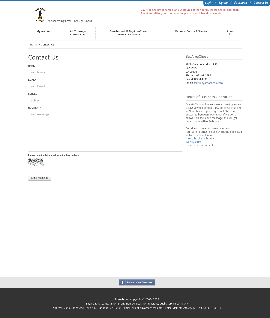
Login (208, 3)
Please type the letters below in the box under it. (54, 155)
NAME (31, 66)
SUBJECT (33, 94)
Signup (223, 3)
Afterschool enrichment (200, 138)
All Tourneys (78, 32)
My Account (44, 31)
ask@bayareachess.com (208, 83)
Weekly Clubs (194, 142)
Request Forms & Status (191, 31)
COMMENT (34, 108)
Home (34, 44)
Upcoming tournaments (200, 145)
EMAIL (32, 80)
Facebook (240, 3)
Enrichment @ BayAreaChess (128, 32)
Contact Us (261, 3)
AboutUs (231, 32)
